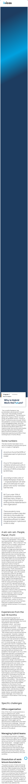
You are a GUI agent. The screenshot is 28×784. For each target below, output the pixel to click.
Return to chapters (7, 396)
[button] (22, 2)
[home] (8, 3)
